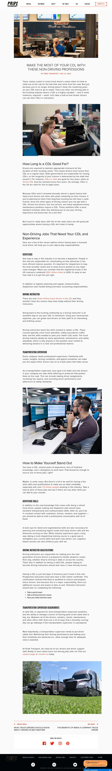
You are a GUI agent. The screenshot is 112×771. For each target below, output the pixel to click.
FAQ (77, 3)
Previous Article (35, 727)
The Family (64, 4)
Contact (73, 757)
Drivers (28, 3)
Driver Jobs (60, 757)
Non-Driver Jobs (45, 757)
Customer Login (87, 757)
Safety (53, 3)
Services (87, 3)
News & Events (28, 757)
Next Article (77, 727)
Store (100, 757)
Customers (41, 3)
